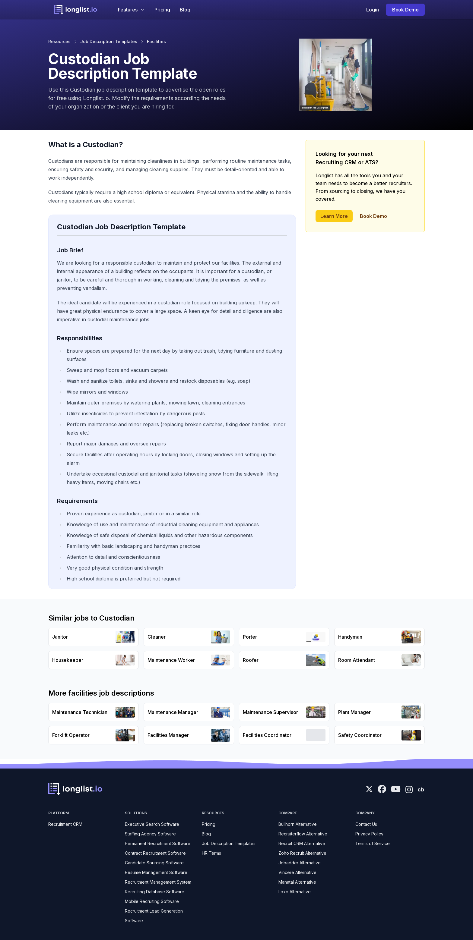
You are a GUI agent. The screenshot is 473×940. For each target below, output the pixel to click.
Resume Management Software (156, 872)
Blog (185, 10)
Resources (59, 41)
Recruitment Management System (158, 882)
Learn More (334, 216)
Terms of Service (372, 843)
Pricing (162, 10)
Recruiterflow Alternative (302, 833)
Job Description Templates (108, 41)
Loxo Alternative (294, 891)
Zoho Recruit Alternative (302, 853)
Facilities (156, 41)
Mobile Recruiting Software (152, 901)
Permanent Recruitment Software (157, 843)
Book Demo (405, 10)
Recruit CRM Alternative (301, 843)
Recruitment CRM (65, 824)
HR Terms (211, 853)
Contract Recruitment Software (155, 853)
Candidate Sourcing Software (154, 862)
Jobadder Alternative (299, 862)
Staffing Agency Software (150, 833)
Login (372, 10)
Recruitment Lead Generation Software (154, 915)
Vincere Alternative (297, 872)
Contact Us (366, 824)
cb (420, 789)
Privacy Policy (369, 833)
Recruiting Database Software (154, 891)
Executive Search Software (152, 824)
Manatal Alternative (297, 882)
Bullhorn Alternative (297, 824)
